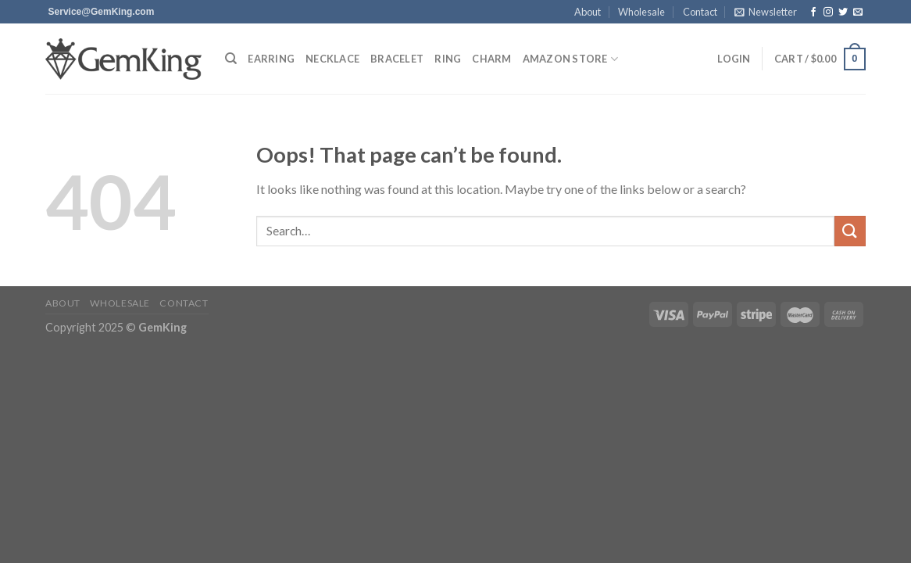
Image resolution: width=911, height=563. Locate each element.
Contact (700, 11)
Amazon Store (571, 59)
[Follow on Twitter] (843, 12)
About (587, 11)
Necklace (332, 58)
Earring (271, 58)
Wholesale (641, 11)
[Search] (231, 59)
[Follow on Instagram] (828, 12)
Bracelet (396, 58)
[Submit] (850, 231)
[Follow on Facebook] (813, 12)
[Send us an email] (101, 12)
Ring (447, 58)
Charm (491, 58)
